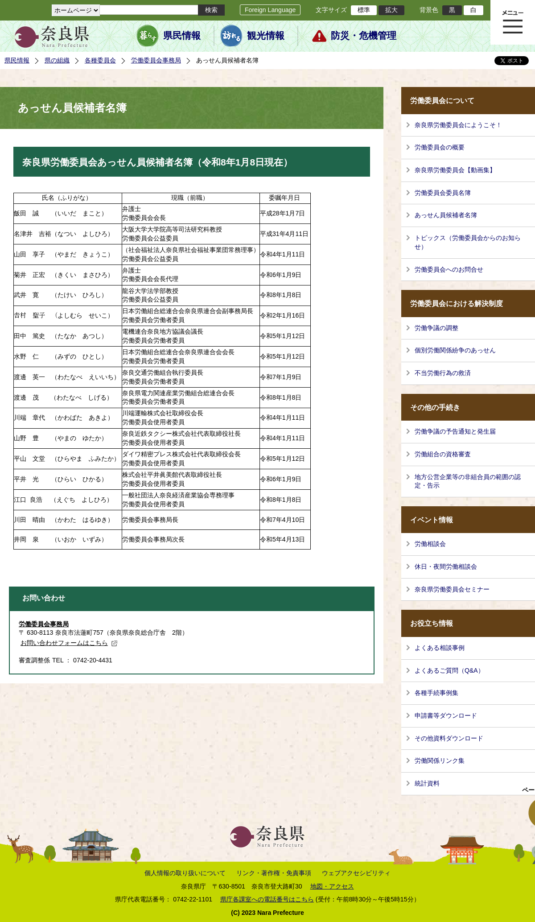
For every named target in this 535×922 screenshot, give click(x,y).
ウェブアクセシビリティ (356, 873)
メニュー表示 (512, 22)
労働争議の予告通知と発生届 (455, 431)
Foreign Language (270, 9)
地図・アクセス (332, 886)
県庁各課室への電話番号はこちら (267, 899)
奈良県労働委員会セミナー (452, 589)
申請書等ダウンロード (446, 715)
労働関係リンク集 (440, 760)
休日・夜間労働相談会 (446, 566)
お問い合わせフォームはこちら (69, 642)
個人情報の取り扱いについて (185, 873)
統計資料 (427, 783)
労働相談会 (430, 543)
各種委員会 (100, 60)
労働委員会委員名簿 (443, 192)
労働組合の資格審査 (443, 454)
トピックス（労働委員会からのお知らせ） (468, 242)
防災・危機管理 (363, 35)
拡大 (391, 9)
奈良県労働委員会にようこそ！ (458, 124)
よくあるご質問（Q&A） (449, 670)
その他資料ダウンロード (449, 738)
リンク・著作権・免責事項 (273, 873)
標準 (364, 9)
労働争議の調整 (436, 327)
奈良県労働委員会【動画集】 (455, 170)
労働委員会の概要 (440, 147)
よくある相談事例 (440, 647)
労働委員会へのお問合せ (449, 269)
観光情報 (265, 35)
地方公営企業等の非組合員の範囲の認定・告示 (468, 481)
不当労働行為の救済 (443, 372)
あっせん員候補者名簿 (446, 215)
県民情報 (182, 35)
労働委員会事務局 (156, 60)
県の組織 (57, 60)
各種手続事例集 (436, 692)
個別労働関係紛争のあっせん (455, 350)
